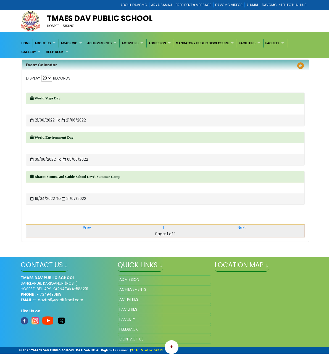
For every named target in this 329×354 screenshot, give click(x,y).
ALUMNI (252, 4)
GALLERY (28, 52)
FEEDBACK (128, 329)
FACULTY (272, 43)
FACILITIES (247, 43)
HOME (26, 43)
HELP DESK (55, 52)
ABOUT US (43, 43)
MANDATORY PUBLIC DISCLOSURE (202, 43)
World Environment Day (51, 137)
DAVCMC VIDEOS (229, 4)
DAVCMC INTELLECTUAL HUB (284, 4)
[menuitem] (26, 43)
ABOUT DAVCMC (133, 4)
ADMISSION (157, 43)
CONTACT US (131, 339)
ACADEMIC (68, 43)
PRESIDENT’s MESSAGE (193, 4)
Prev (87, 227)
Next (242, 227)
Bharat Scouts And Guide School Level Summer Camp (75, 177)
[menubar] (165, 48)
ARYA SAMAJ (161, 4)
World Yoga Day (45, 98)
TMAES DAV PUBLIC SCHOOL (99, 18)
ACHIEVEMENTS (99, 43)
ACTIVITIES (130, 43)
